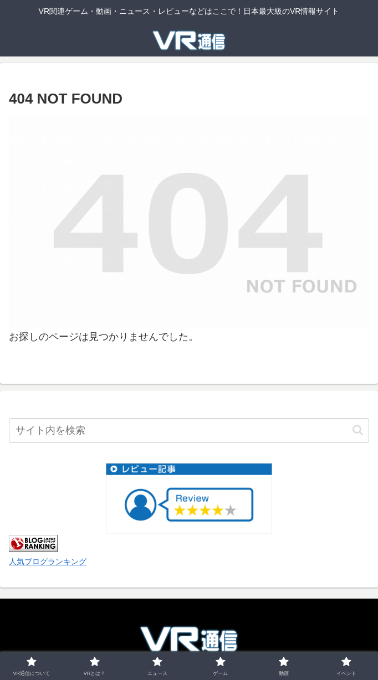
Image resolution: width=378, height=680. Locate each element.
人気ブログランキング (47, 561)
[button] (357, 430)
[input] (189, 430)
